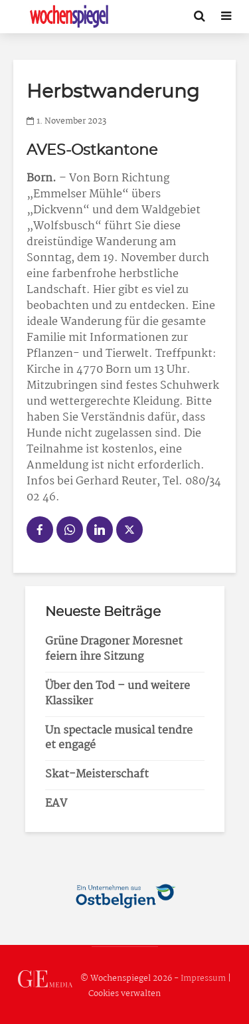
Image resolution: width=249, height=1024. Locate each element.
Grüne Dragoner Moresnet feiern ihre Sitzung (114, 649)
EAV (56, 804)
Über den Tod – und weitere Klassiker (117, 693)
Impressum (203, 978)
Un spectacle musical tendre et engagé (119, 738)
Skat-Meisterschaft (97, 774)
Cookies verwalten (124, 994)
